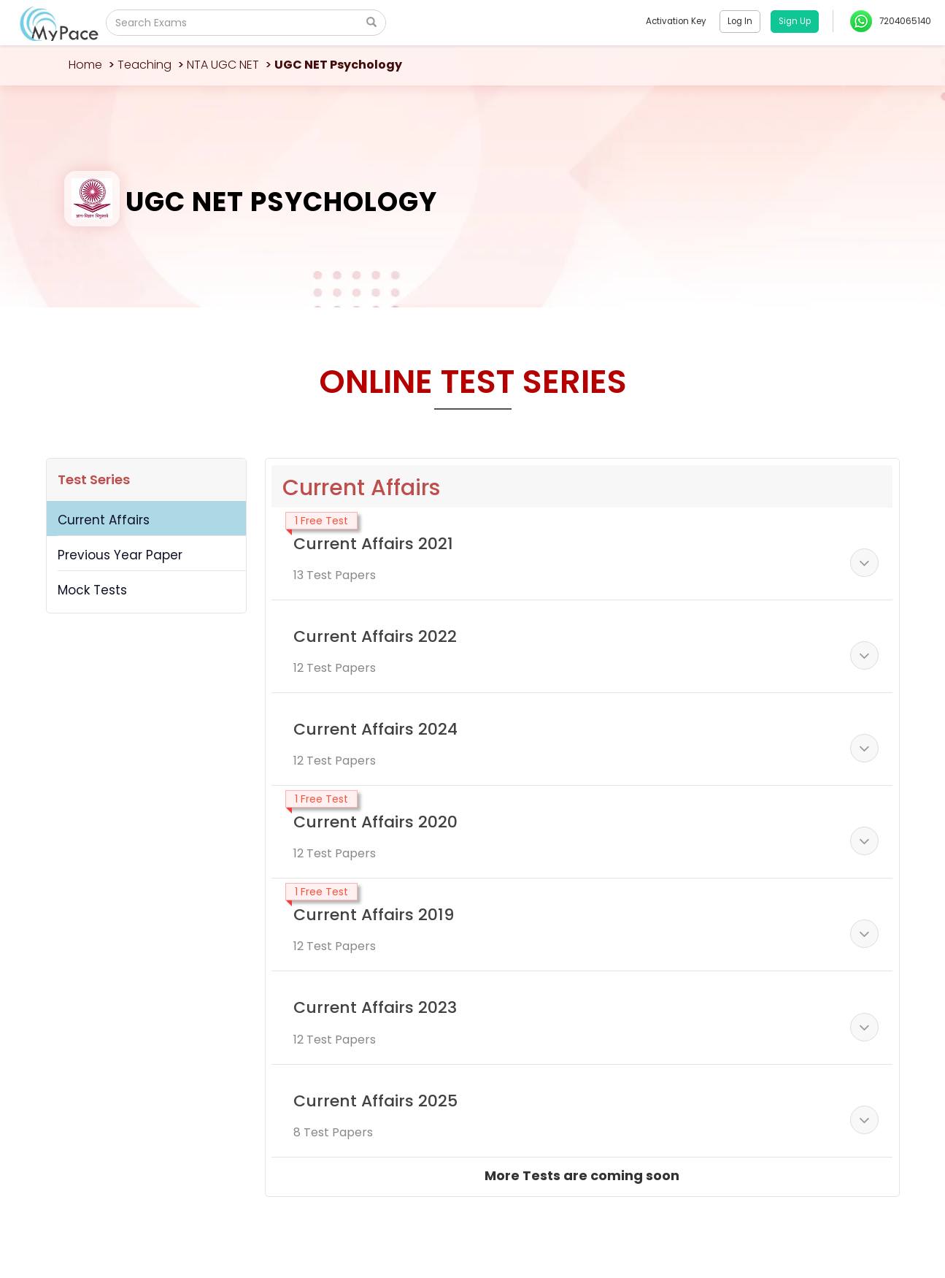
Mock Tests (92, 590)
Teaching (144, 64)
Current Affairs (104, 520)
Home (85, 64)
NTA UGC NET (223, 64)
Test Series (94, 479)
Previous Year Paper (120, 555)
